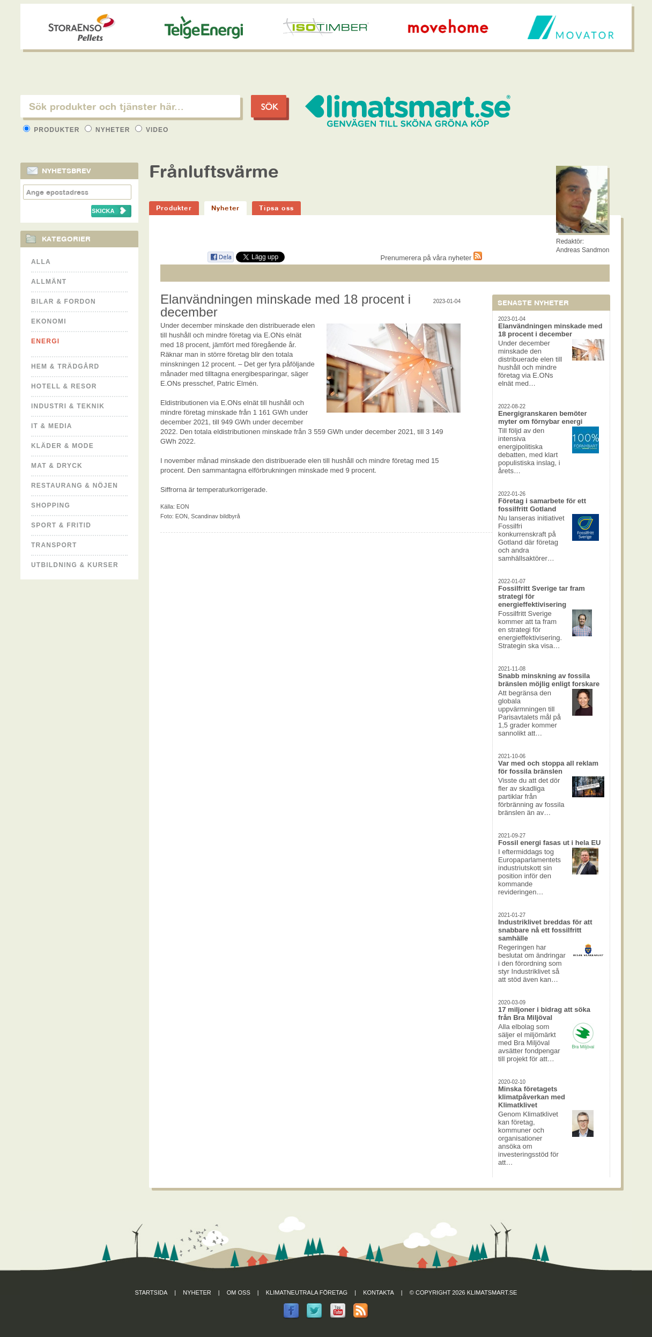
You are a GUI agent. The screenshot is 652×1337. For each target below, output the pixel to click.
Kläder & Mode (62, 446)
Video (152, 130)
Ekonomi (48, 321)
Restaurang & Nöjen (74, 485)
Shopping (50, 505)
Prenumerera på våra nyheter (431, 258)
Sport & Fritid (61, 525)
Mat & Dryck (57, 465)
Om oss (238, 1292)
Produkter (52, 130)
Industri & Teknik (68, 406)
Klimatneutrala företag (306, 1292)
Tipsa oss (276, 208)
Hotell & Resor (64, 386)
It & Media (51, 426)
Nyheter (108, 130)
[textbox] (130, 106)
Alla (41, 262)
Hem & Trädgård (65, 366)
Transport (54, 545)
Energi (45, 341)
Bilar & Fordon (63, 301)
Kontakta (378, 1292)
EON (182, 506)
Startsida (151, 1292)
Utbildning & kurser (74, 565)
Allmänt (48, 281)
